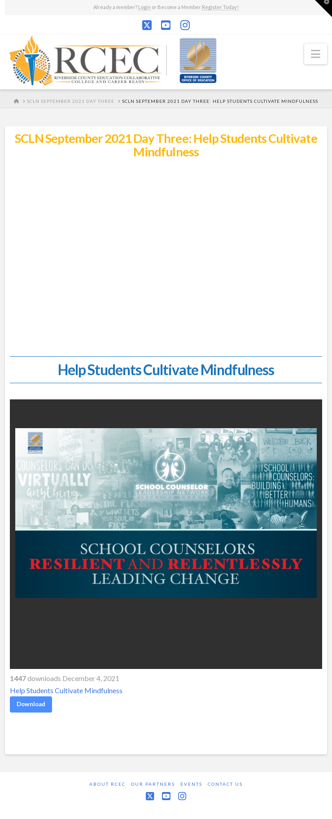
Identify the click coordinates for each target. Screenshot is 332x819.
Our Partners (153, 784)
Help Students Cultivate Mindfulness (66, 690)
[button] (315, 54)
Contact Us (225, 784)
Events (191, 784)
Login (144, 7)
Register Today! (220, 7)
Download (31, 704)
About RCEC (107, 784)
